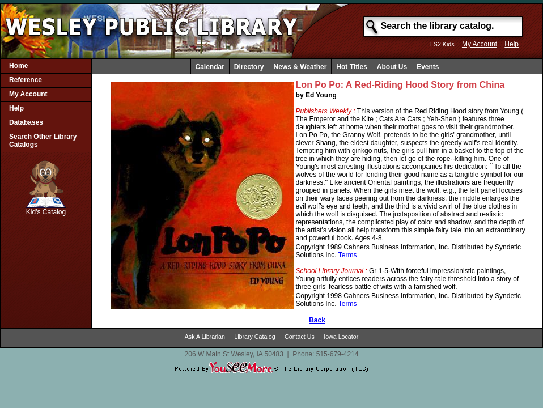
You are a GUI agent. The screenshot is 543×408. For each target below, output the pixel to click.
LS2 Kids (442, 44)
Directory (249, 67)
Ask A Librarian (205, 336)
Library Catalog (254, 336)
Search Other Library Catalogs (43, 140)
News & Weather (300, 67)
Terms (347, 255)
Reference (25, 80)
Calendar (210, 67)
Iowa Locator (341, 336)
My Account (479, 44)
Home (18, 66)
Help (511, 44)
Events (428, 67)
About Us (392, 67)
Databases (26, 122)
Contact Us (300, 336)
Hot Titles (351, 67)
